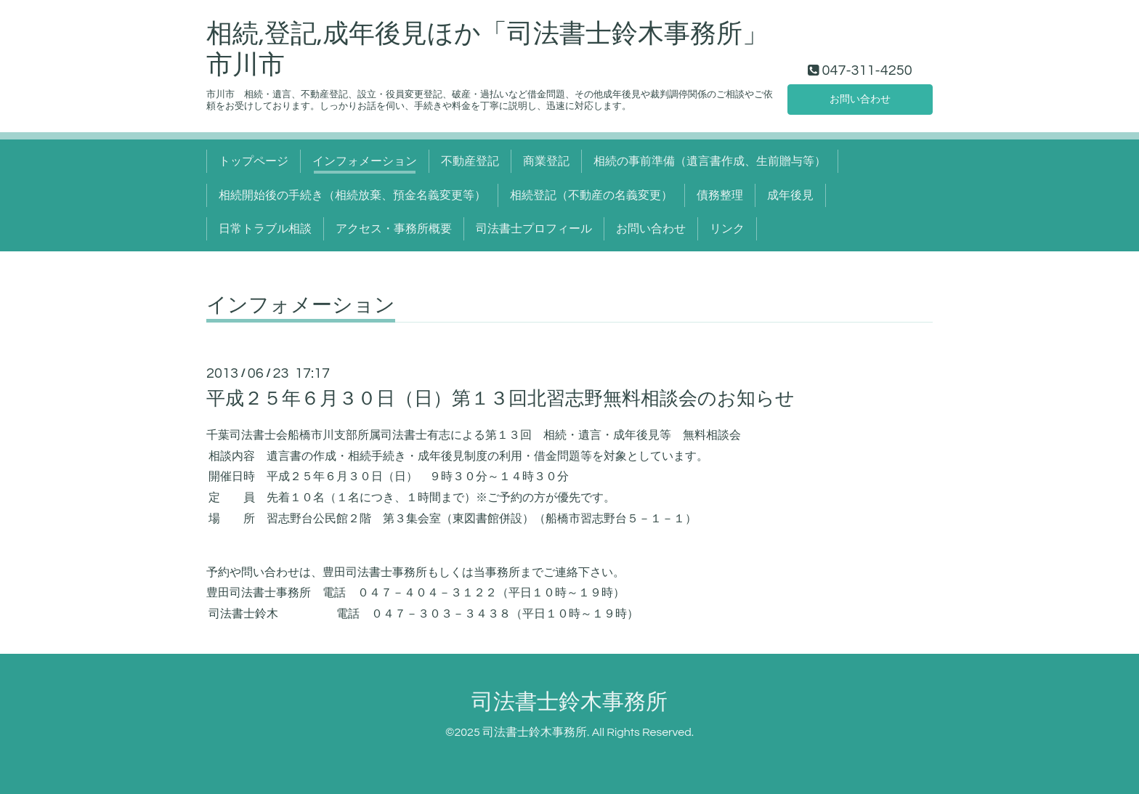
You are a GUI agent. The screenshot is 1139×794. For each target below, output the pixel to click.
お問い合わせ (860, 98)
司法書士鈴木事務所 (569, 702)
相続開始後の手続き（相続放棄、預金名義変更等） (352, 195)
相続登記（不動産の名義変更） (591, 195)
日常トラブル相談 (265, 229)
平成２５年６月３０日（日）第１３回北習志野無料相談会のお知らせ (500, 398)
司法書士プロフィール (534, 229)
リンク (727, 229)
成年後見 (790, 195)
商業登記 (546, 161)
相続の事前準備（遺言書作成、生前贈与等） (709, 161)
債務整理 (720, 195)
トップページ (253, 161)
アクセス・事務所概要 (394, 229)
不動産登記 (470, 161)
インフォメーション (364, 161)
